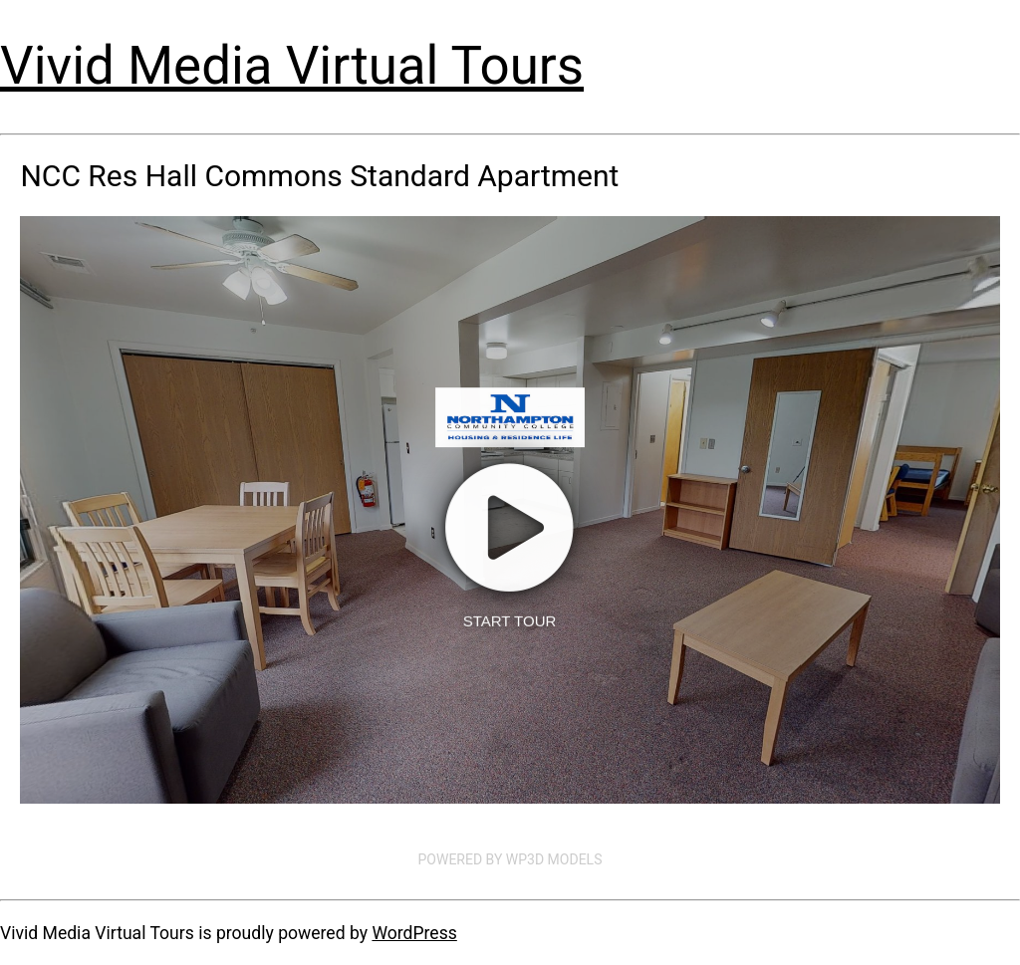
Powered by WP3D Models (510, 859)
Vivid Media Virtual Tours (292, 66)
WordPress (414, 933)
